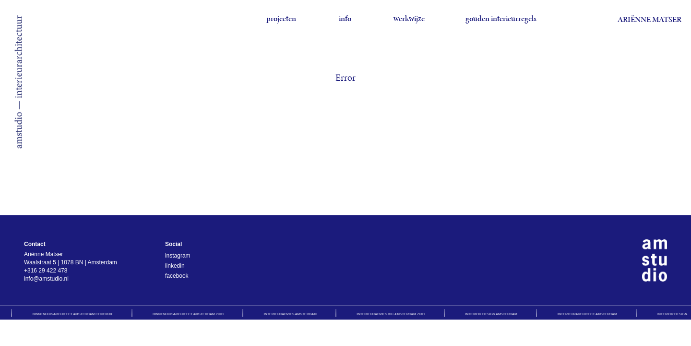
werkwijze (409, 18)
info (345, 18)
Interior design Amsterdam (492, 314)
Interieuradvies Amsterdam (291, 314)
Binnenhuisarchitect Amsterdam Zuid (189, 314)
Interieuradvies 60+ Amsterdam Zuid (392, 314)
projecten (281, 18)
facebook (177, 275)
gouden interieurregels (500, 18)
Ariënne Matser (649, 19)
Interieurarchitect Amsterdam (588, 314)
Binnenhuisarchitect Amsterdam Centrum (73, 314)
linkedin (175, 265)
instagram (178, 255)
